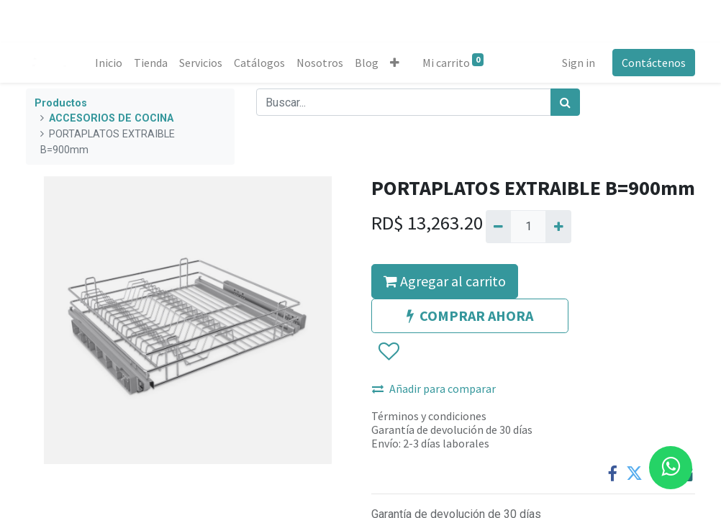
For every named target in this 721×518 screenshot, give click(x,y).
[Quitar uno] (498, 226)
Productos (61, 103)
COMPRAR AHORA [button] (470, 315)
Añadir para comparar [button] (434, 388)
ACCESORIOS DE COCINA (111, 118)
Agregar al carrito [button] (445, 281)
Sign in (578, 62)
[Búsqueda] (565, 102)
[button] (394, 62)
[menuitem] (108, 62)
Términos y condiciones (428, 416)
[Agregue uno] (558, 226)
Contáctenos (654, 62)
